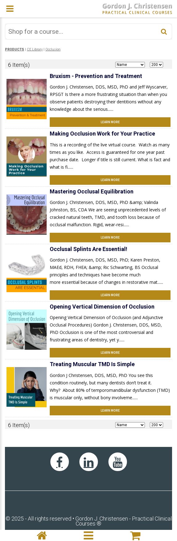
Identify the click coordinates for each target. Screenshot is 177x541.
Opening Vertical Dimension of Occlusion (102, 306)
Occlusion (53, 49)
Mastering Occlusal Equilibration (91, 191)
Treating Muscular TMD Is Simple (92, 364)
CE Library (35, 49)
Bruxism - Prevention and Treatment (96, 76)
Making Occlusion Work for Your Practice (102, 133)
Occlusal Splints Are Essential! (88, 249)
